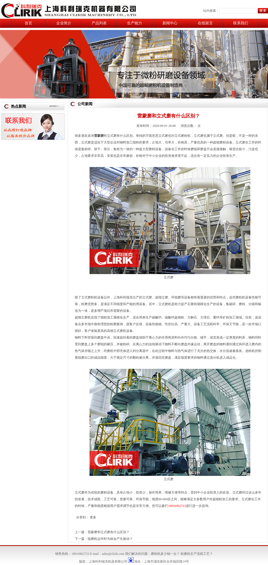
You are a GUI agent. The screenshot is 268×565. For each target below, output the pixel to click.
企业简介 (63, 23)
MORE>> (54, 106)
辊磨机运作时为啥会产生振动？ (110, 539)
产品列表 (99, 23)
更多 (93, 517)
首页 (28, 23)
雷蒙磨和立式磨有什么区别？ (108, 532)
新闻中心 (169, 23)
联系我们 (240, 23)
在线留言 (205, 23)
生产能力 (134, 23)
